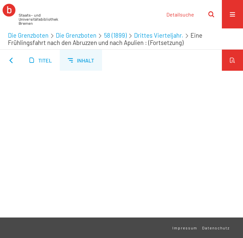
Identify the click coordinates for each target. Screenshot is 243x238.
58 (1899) (115, 35)
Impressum (184, 227)
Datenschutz (216, 227)
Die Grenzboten (28, 35)
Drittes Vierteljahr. (158, 35)
